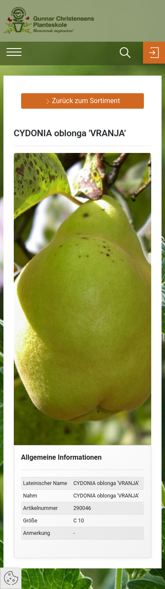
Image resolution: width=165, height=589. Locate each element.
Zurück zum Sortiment (82, 101)
